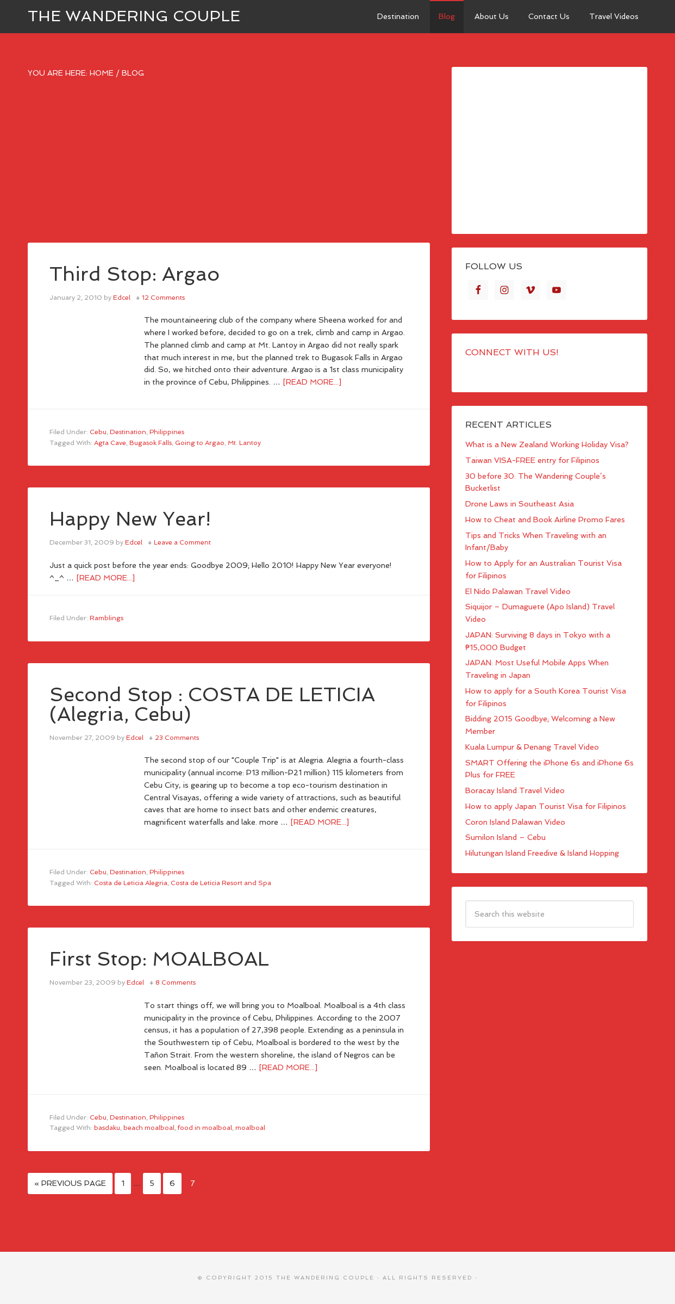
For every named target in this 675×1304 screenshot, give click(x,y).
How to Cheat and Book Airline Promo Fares (545, 519)
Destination (128, 432)
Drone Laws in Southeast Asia (519, 503)
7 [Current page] (192, 1183)
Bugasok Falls (150, 443)
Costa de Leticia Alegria (130, 883)
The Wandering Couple (134, 16)
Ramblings (106, 618)
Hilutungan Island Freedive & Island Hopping (542, 853)
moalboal (250, 1128)
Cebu (98, 432)
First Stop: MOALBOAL (159, 959)
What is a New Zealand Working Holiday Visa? (547, 444)
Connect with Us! (512, 352)
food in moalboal (205, 1128)
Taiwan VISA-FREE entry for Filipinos (532, 460)
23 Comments (177, 737)
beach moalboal (148, 1128)
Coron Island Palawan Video (515, 822)
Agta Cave (110, 443)
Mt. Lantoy (244, 443)
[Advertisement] (229, 166)
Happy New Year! (130, 518)
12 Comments (163, 297)
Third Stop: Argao (134, 274)
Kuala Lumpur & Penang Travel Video (532, 747)
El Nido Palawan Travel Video (518, 591)
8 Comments (175, 982)
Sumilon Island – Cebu (505, 837)
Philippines (166, 432)
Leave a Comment (182, 542)
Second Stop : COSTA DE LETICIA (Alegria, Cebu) (212, 704)
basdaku (107, 1128)
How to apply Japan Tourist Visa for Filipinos (545, 806)
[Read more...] (312, 382)
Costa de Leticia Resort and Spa (221, 883)
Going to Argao (199, 443)
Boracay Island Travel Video (515, 790)
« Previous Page (70, 1183)
